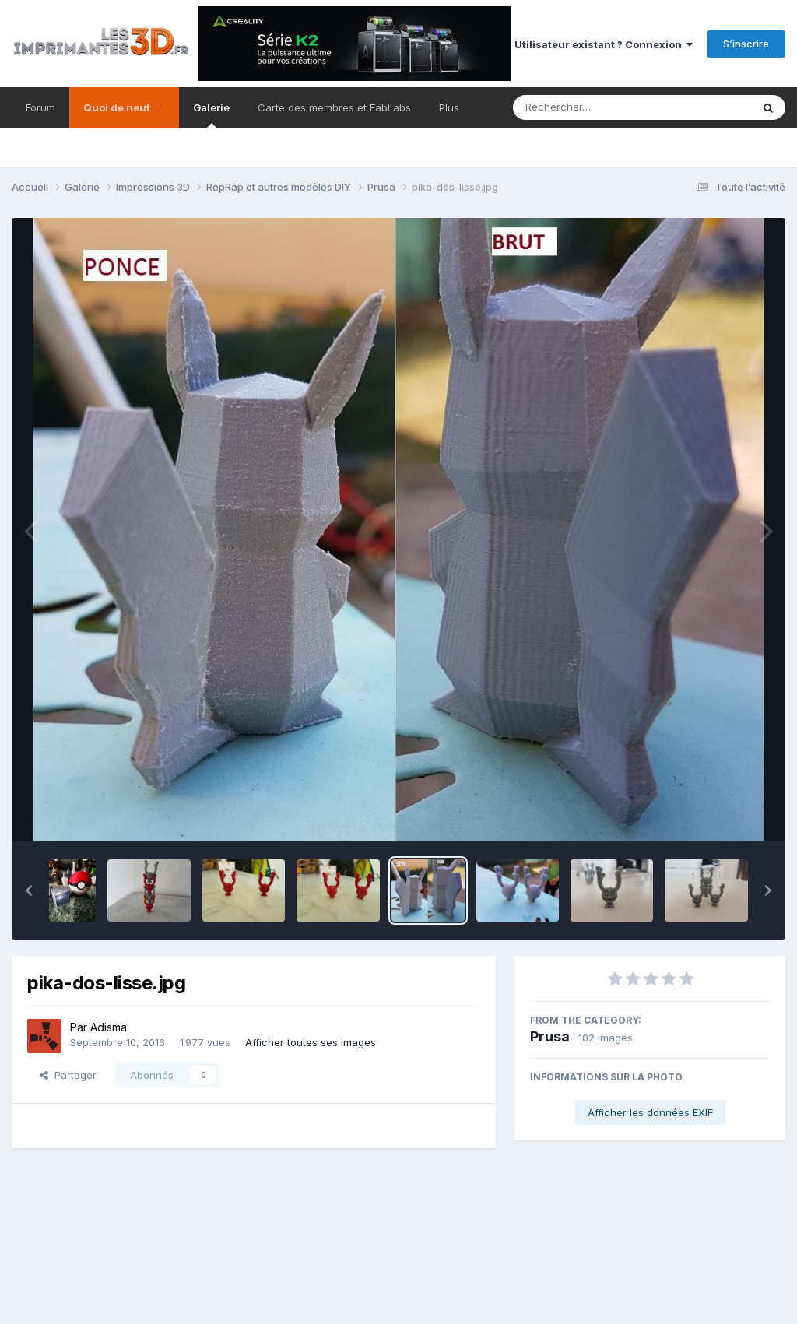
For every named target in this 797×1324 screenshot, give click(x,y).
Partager (68, 1075)
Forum (40, 107)
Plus (449, 107)
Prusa (550, 1036)
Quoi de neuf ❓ (124, 107)
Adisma (108, 1027)
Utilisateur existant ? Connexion (603, 44)
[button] (29, 890)
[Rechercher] (587, 107)
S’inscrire (746, 43)
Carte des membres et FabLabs (334, 107)
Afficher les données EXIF (650, 1112)
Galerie (211, 114)
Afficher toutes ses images (310, 1042)
